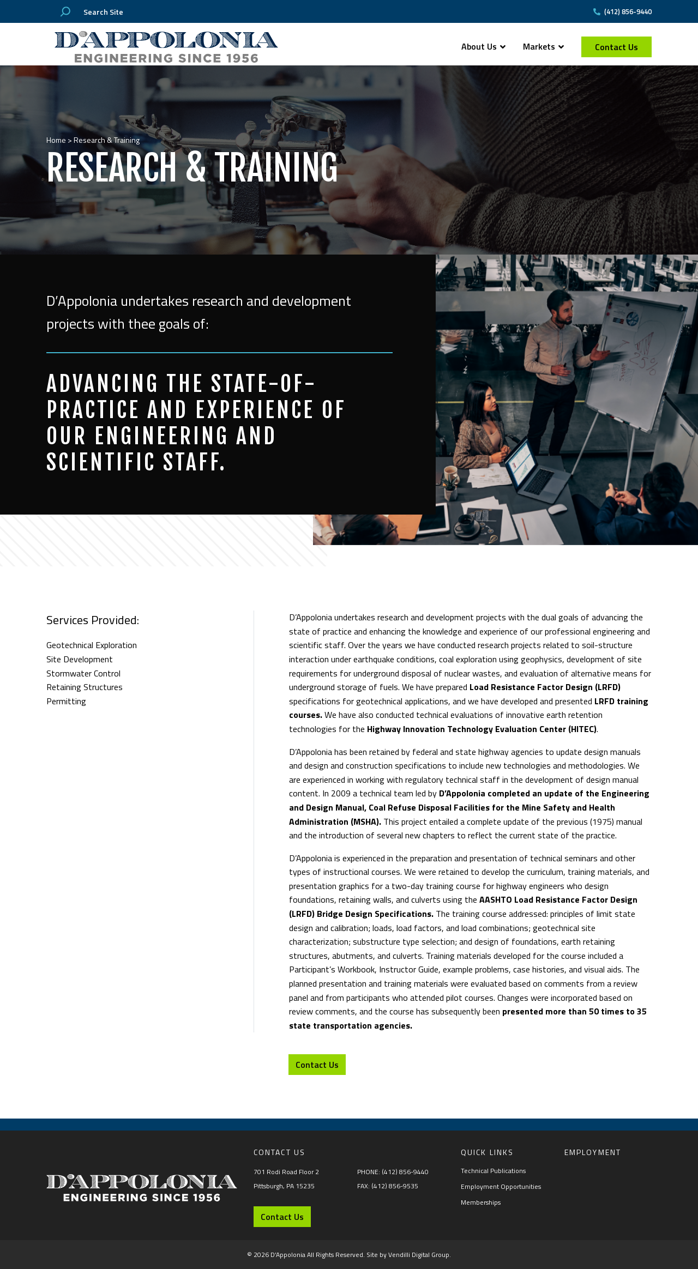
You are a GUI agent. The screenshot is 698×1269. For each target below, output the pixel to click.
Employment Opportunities (501, 1186)
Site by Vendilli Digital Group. (408, 1254)
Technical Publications (493, 1170)
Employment (592, 1152)
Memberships (481, 1202)
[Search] (65, 11)
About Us (483, 46)
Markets (543, 46)
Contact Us (616, 46)
